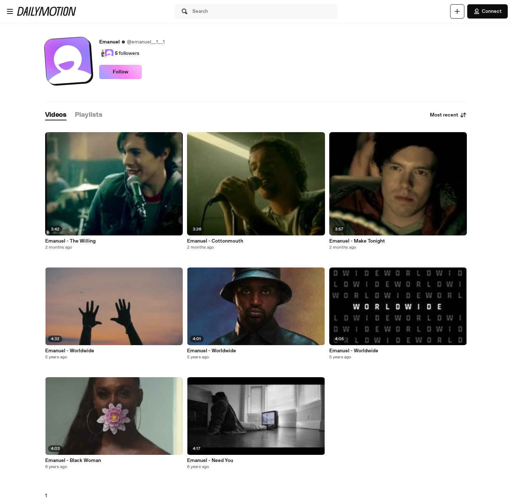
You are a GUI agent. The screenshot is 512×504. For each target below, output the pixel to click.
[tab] (55, 115)
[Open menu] (10, 11)
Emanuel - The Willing (70, 241)
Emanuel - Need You (210, 460)
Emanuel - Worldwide (69, 351)
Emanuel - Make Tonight (357, 241)
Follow (120, 72)
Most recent (448, 115)
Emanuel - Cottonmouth (215, 241)
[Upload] (457, 11)
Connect (487, 11)
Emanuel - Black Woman (73, 460)
